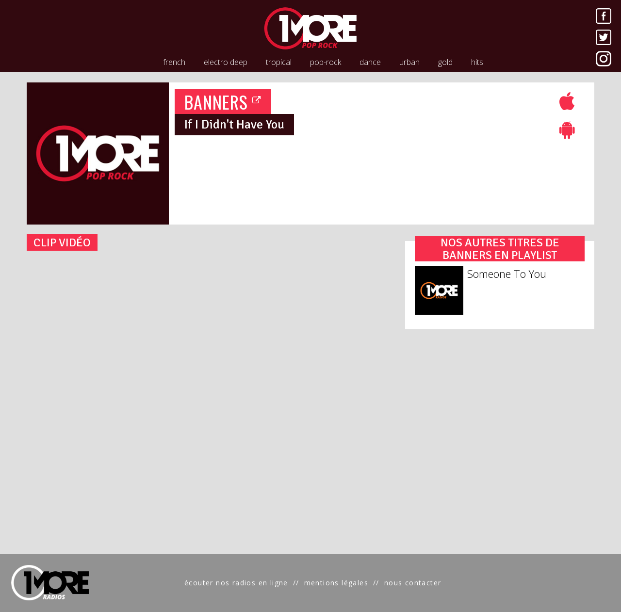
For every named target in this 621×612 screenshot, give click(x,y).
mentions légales (336, 582)
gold (445, 62)
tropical (279, 62)
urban (409, 62)
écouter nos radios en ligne (236, 582)
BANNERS (223, 101)
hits (477, 62)
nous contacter (412, 582)
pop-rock (325, 62)
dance (370, 62)
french (174, 62)
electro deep (225, 62)
